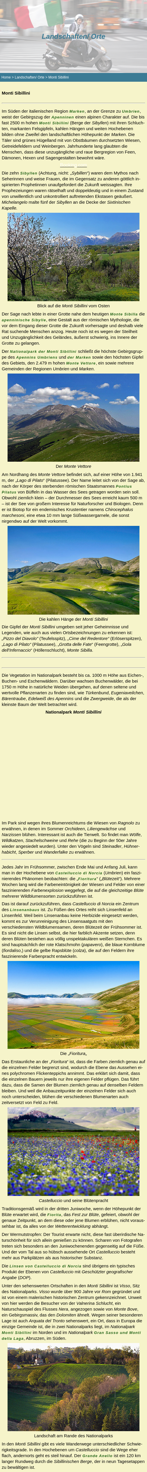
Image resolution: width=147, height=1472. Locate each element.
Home (6, 77)
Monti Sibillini (58, 77)
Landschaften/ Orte (29, 77)
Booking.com (73, 165)
